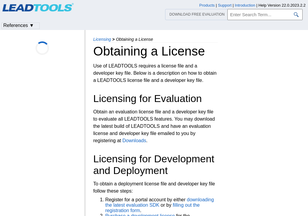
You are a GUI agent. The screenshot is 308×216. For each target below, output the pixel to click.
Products (207, 5)
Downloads (134, 140)
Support (225, 5)
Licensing (102, 39)
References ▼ (18, 25)
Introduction (245, 5)
